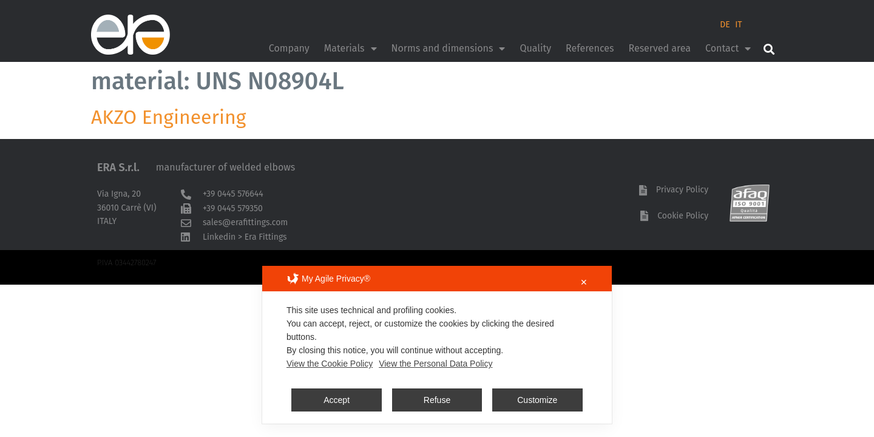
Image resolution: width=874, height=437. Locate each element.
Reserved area (659, 48)
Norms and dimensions (448, 48)
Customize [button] (537, 400)
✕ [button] (584, 282)
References (590, 48)
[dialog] (437, 345)
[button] (769, 49)
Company (289, 48)
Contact (728, 48)
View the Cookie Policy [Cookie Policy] (329, 363)
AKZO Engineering (168, 117)
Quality (535, 48)
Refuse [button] (437, 400)
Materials (350, 48)
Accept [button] (337, 400)
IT (738, 24)
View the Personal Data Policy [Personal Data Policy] (435, 363)
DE (725, 24)
